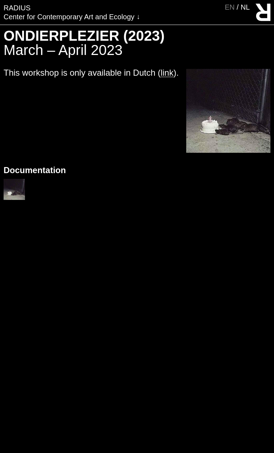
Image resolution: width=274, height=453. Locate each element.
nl (245, 7)
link (167, 72)
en (231, 7)
